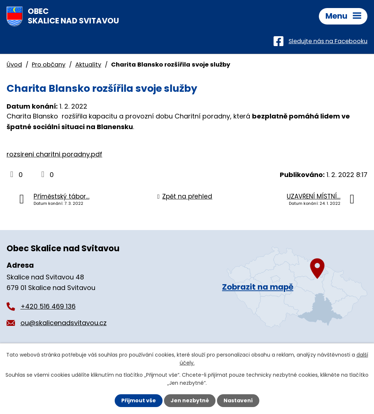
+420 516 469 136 (48, 306)
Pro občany (48, 64)
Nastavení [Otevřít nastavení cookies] (238, 400)
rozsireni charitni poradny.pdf (54, 154)
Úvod (14, 64)
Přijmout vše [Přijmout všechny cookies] (138, 400)
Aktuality (88, 64)
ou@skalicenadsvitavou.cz (63, 322)
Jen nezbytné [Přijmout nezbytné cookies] (190, 400)
